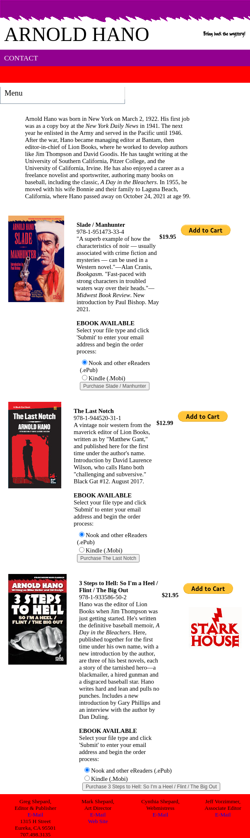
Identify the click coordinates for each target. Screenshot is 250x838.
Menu (14, 93)
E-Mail (35, 815)
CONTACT (16, 58)
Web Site (98, 821)
